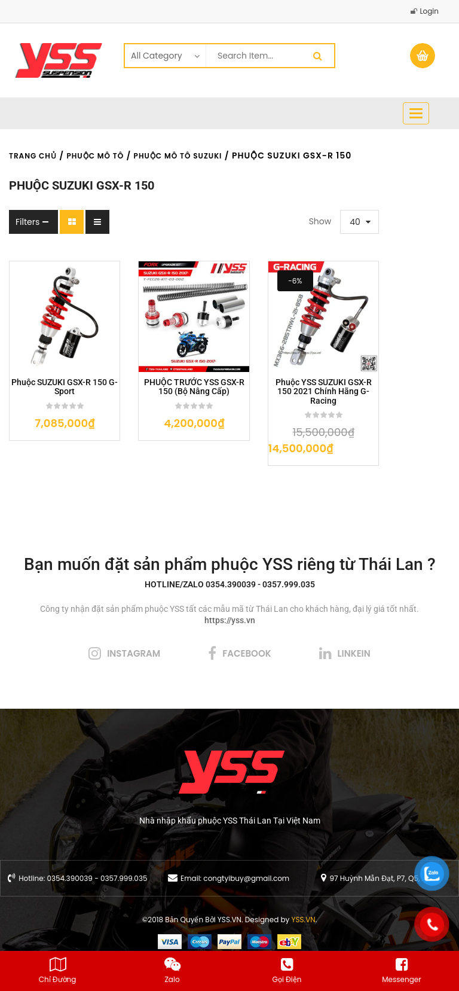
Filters (27, 222)
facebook (246, 631)
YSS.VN (304, 897)
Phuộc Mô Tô (95, 156)
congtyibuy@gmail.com (246, 856)
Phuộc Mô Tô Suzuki (178, 156)
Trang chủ (33, 156)
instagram (133, 631)
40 (288, 222)
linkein (354, 631)
